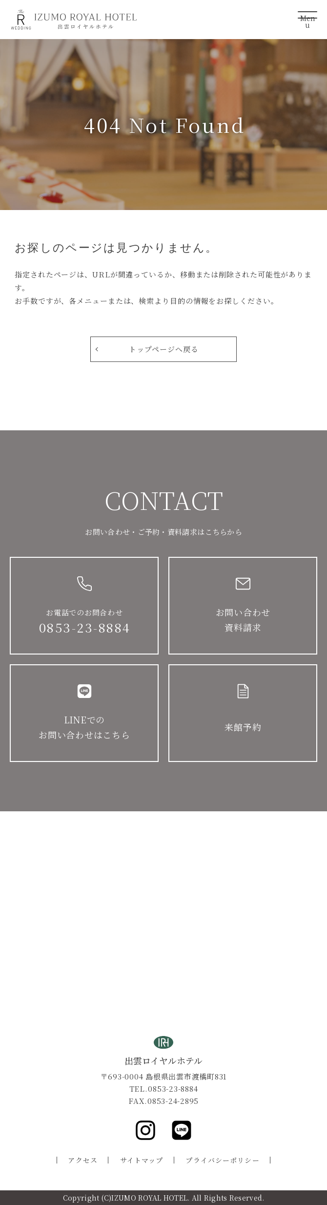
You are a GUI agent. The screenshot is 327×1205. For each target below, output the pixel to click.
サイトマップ (142, 1160)
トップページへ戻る (163, 349)
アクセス (82, 1160)
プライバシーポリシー (222, 1160)
